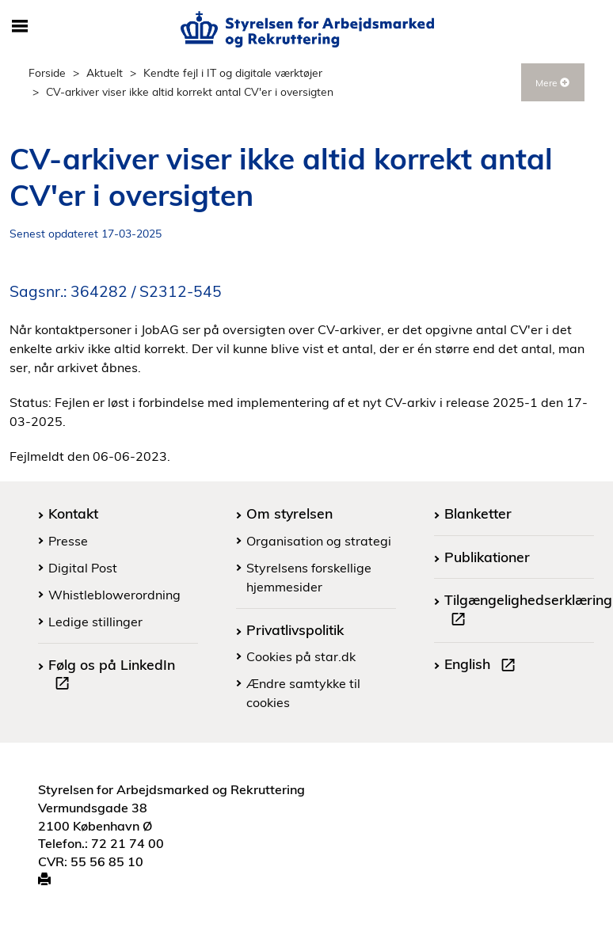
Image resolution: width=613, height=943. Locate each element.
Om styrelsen (289, 513)
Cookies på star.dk (301, 656)
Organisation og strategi (318, 541)
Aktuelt (104, 72)
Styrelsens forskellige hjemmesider (308, 577)
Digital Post (82, 568)
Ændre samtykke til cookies (303, 692)
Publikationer (487, 556)
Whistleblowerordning (114, 595)
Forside (47, 72)
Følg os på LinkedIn (111, 676)
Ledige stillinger (95, 621)
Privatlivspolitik (295, 629)
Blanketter (478, 513)
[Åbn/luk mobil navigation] (20, 27)
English (483, 666)
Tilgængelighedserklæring (528, 611)
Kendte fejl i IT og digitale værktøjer (232, 72)
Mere (552, 83)
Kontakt (73, 513)
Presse (68, 541)
